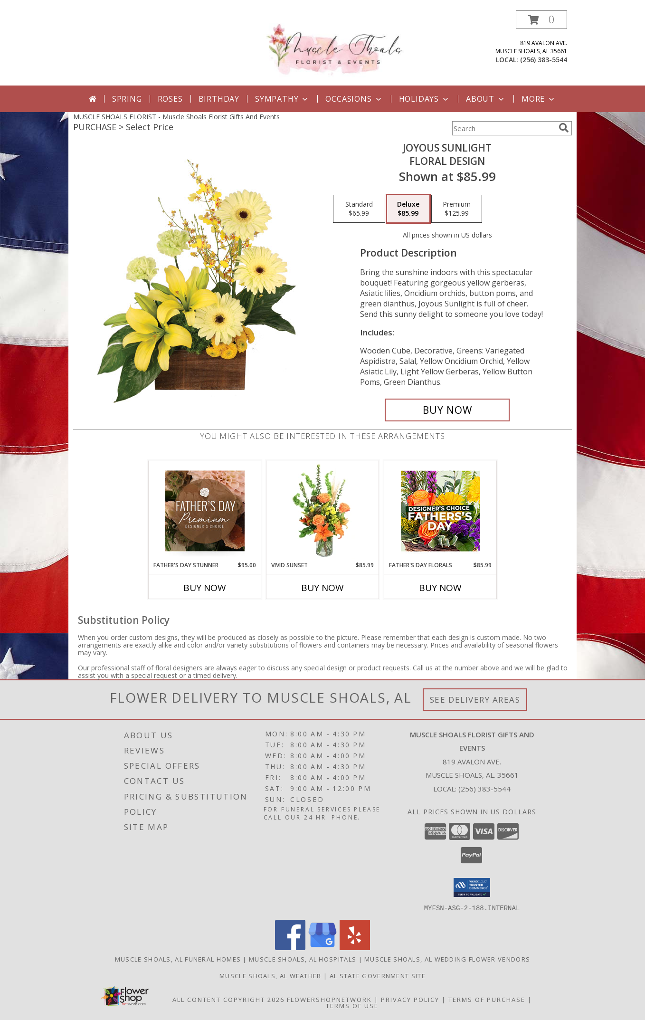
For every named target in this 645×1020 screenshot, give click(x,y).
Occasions (354, 99)
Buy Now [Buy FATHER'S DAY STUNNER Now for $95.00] (204, 587)
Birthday (219, 99)
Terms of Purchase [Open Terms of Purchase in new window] (486, 999)
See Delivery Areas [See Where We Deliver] (475, 699)
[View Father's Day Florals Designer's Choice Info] (440, 511)
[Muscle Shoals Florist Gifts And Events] (326, 46)
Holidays (424, 99)
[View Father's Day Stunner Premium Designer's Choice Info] (205, 510)
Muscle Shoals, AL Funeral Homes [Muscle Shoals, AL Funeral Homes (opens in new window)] (178, 958)
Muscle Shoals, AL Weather (270, 975)
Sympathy (282, 99)
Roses (170, 99)
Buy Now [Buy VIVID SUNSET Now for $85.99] (322, 587)
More (539, 99)
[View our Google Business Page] (322, 947)
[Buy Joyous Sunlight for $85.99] (447, 410)
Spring (127, 99)
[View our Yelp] (355, 947)
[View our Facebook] (290, 947)
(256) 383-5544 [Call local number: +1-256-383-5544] (543, 59)
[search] (563, 128)
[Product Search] (503, 128)
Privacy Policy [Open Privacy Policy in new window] (410, 999)
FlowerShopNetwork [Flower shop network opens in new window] (329, 999)
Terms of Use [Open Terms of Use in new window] (352, 1005)
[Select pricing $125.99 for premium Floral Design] (457, 209)
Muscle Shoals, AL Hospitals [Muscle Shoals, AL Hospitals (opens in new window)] (302, 958)
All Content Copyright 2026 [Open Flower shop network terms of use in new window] (228, 999)
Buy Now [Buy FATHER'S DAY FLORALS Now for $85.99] (440, 587)
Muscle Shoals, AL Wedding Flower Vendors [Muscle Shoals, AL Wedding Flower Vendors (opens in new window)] (447, 958)
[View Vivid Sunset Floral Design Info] (322, 511)
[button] (541, 19)
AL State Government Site (378, 975)
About (486, 99)
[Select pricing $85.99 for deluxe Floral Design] (408, 209)
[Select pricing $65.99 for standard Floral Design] (359, 209)
